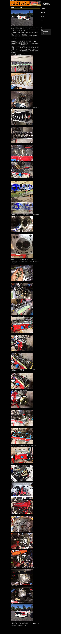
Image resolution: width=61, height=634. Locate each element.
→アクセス (42, 33)
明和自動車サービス (25, 4)
